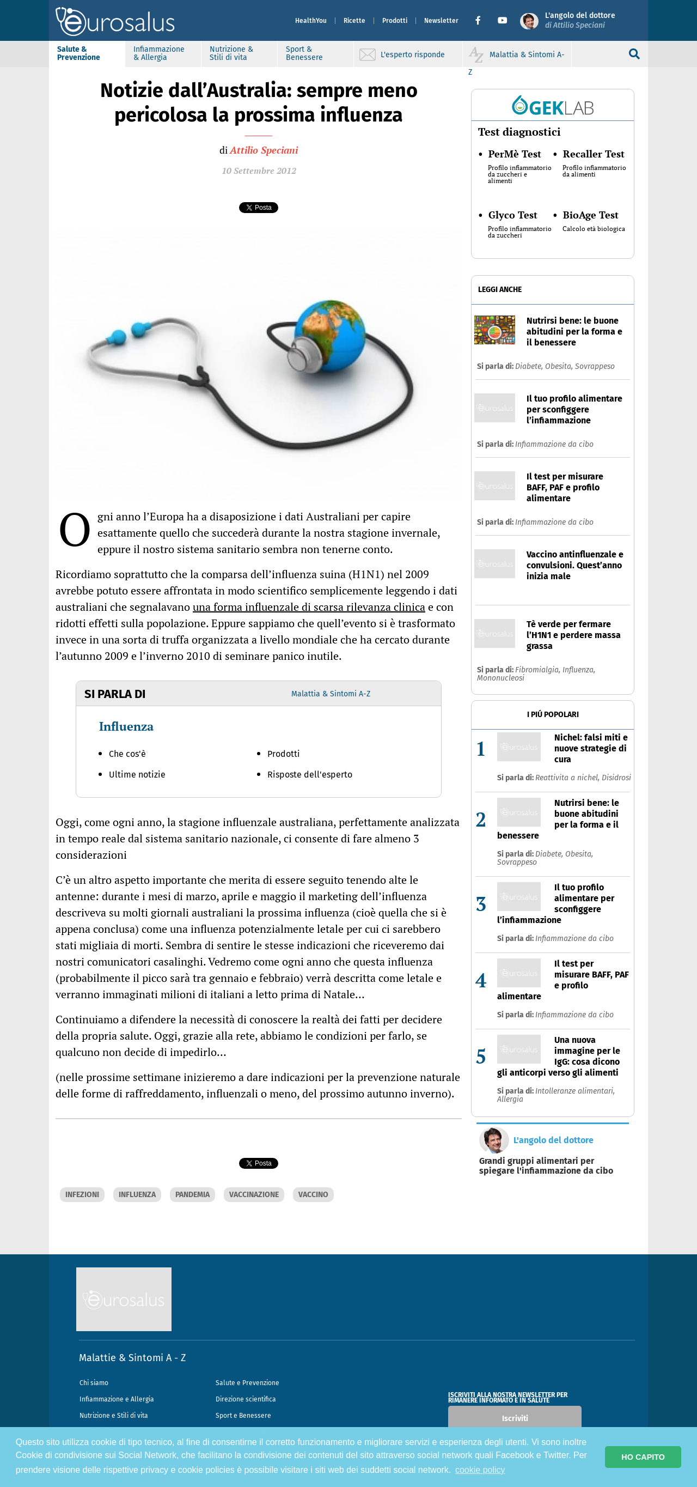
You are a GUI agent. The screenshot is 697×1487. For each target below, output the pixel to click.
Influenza (126, 726)
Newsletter (441, 21)
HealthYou (311, 21)
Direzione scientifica (246, 1399)
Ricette (354, 21)
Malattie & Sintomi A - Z (132, 1358)
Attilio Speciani (264, 149)
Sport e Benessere (243, 1415)
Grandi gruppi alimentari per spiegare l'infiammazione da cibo (546, 1166)
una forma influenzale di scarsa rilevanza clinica (309, 606)
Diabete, (530, 366)
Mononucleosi (500, 678)
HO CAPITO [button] (643, 1457)
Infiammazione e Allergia (117, 1399)
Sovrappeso (595, 366)
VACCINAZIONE (254, 1194)
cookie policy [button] (480, 1469)
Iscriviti (515, 1418)
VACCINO (313, 1194)
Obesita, (560, 366)
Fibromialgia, (539, 670)
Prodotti (394, 21)
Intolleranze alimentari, (575, 1091)
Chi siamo (94, 1383)
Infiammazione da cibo (554, 444)
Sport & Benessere (304, 53)
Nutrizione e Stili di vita (114, 1415)
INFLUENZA (137, 1194)
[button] (482, 20)
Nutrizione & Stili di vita (231, 53)
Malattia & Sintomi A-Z (330, 694)
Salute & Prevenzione (78, 53)
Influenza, (579, 670)
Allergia (510, 1099)
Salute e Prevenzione (247, 1383)
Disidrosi (616, 777)
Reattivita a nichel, (568, 777)
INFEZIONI (82, 1194)
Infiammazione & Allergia (159, 53)
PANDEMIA (192, 1194)
